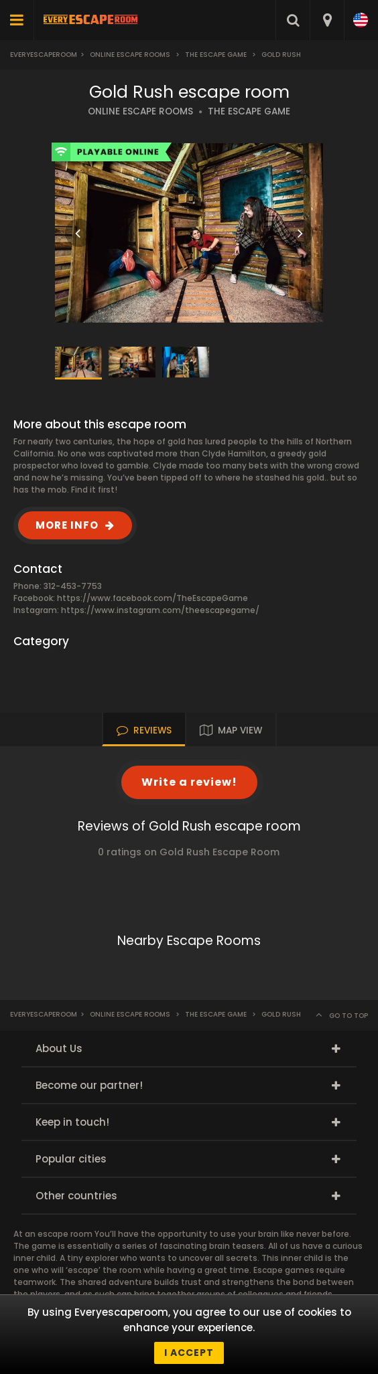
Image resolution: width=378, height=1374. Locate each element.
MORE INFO (67, 525)
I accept (189, 1352)
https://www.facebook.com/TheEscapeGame (152, 598)
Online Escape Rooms (130, 55)
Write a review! (189, 782)
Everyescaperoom (43, 55)
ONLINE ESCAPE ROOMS (140, 111)
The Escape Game (216, 55)
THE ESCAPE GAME (249, 111)
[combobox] (327, 20)
